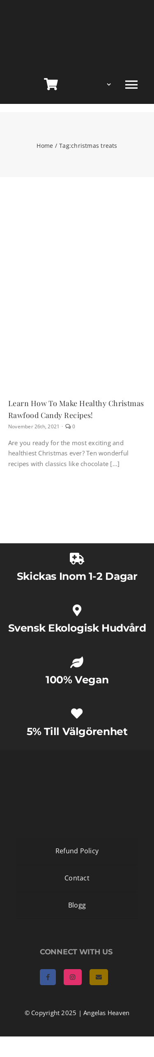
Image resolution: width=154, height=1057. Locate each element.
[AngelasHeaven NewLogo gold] (77, 757)
